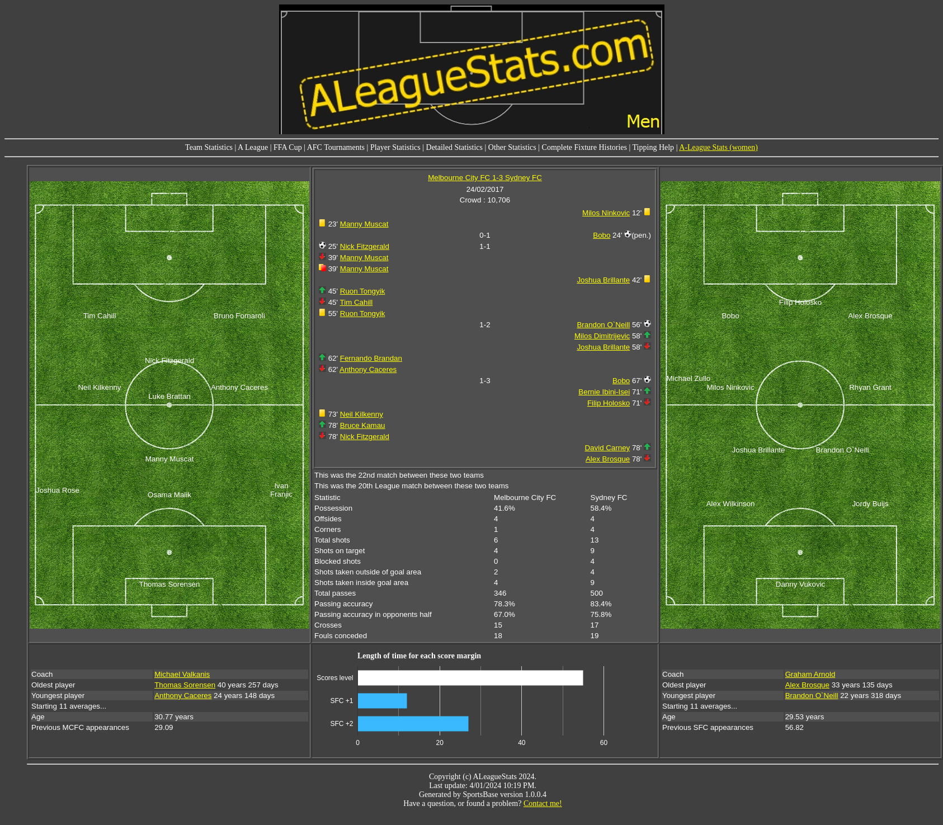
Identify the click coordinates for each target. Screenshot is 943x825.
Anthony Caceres (368, 369)
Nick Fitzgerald (364, 246)
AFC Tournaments (336, 147)
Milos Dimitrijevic (602, 336)
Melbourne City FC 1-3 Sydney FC (485, 177)
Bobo (601, 235)
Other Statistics (512, 147)
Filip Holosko (608, 403)
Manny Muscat (364, 224)
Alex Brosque (608, 459)
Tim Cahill (356, 302)
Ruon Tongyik (362, 291)
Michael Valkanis (182, 674)
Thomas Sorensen (184, 685)
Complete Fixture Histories (584, 147)
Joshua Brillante (603, 280)
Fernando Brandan (371, 358)
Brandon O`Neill (603, 324)
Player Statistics (395, 147)
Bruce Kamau (362, 425)
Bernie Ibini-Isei (604, 392)
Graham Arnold (810, 674)
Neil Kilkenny (361, 414)
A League (253, 147)
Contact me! (543, 803)
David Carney (607, 448)
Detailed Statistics (454, 147)
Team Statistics (209, 147)
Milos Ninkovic (606, 213)
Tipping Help (654, 147)
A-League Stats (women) (718, 147)
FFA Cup (288, 147)
